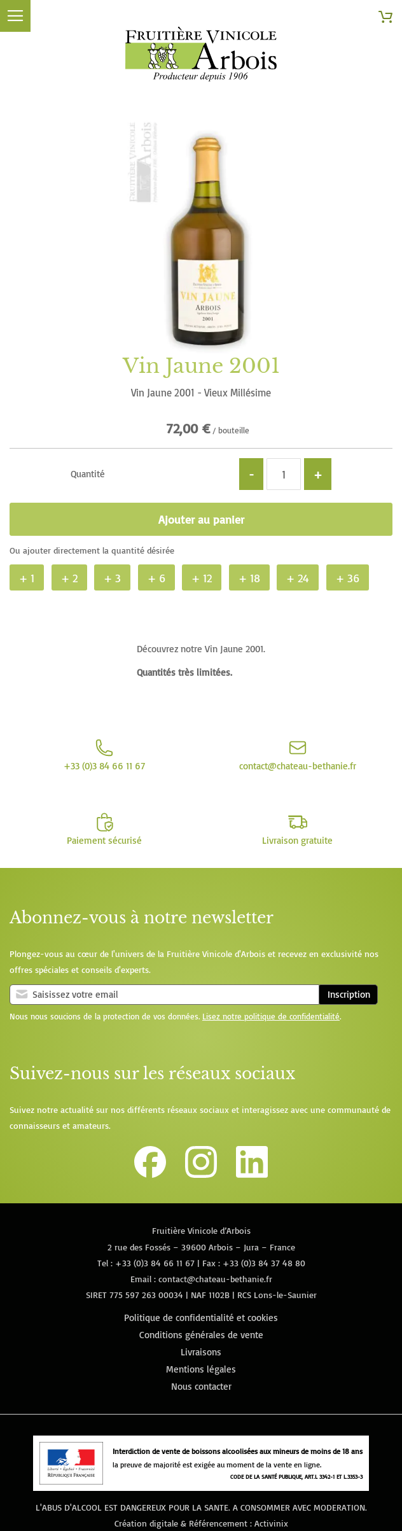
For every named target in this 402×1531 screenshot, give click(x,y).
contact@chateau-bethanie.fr (215, 1278)
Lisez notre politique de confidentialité (271, 1016)
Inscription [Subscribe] (349, 994)
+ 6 (156, 578)
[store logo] (201, 56)
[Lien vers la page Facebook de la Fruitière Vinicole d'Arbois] (150, 1174)
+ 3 (112, 578)
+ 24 (297, 578)
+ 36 (347, 578)
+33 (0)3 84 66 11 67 (155, 1262)
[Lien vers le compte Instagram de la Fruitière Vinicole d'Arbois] (201, 1174)
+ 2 (69, 578)
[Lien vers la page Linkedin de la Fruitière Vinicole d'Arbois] (252, 1174)
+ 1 (26, 578)
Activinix (271, 1523)
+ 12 (201, 578)
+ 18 (249, 578)
